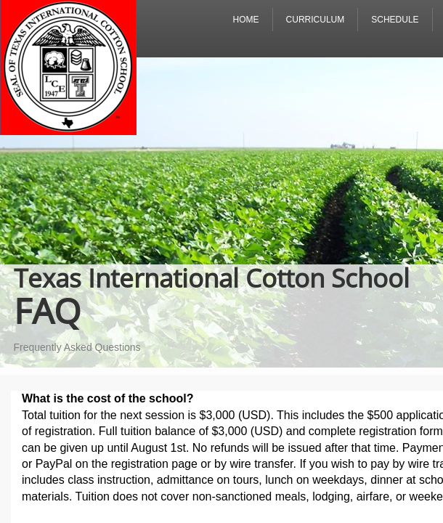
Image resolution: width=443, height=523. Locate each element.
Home (246, 20)
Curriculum (315, 20)
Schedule (394, 20)
